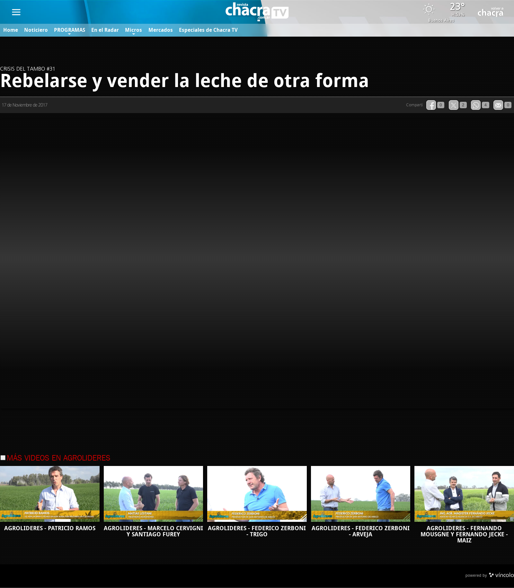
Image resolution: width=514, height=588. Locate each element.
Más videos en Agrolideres (59, 459)
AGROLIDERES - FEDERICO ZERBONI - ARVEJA (361, 532)
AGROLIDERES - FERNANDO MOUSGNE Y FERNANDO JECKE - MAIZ (464, 535)
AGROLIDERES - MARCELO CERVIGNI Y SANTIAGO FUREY (153, 532)
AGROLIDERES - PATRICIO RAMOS (49, 528)
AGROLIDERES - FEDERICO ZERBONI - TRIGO (257, 532)
